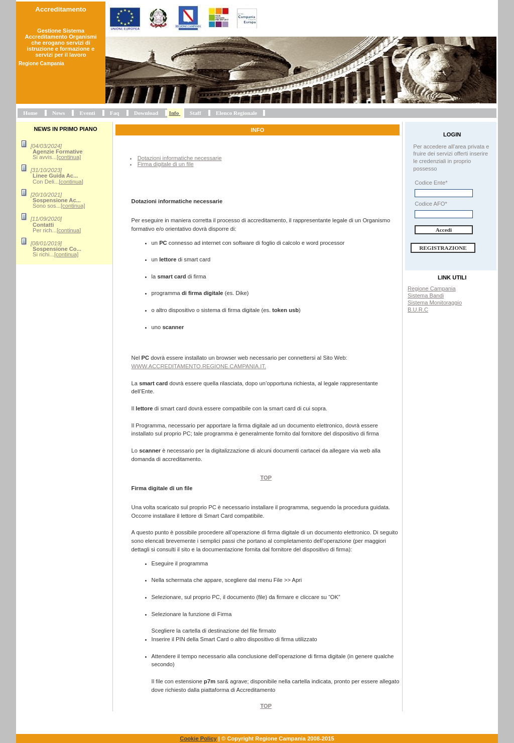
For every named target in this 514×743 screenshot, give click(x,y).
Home (30, 113)
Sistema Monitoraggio (435, 303)
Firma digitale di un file (166, 164)
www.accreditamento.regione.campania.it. (199, 366)
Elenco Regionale (236, 113)
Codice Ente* (431, 183)
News (58, 113)
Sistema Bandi (426, 295)
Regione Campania (432, 288)
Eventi (87, 113)
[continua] (69, 157)
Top (266, 478)
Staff (195, 113)
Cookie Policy (198, 738)
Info (174, 113)
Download (146, 113)
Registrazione (443, 248)
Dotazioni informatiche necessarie (180, 158)
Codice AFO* (431, 204)
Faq (114, 113)
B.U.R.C (418, 310)
